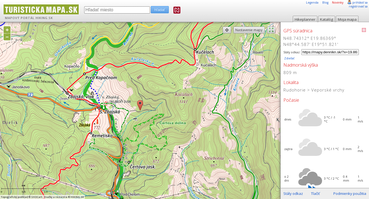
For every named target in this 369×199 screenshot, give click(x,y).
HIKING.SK (44, 18)
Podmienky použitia (349, 193)
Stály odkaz (293, 193)
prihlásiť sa (360, 2)
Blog (325, 2)
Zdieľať (288, 58)
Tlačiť (315, 193)
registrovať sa (358, 6)
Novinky (337, 2)
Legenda (312, 2)
